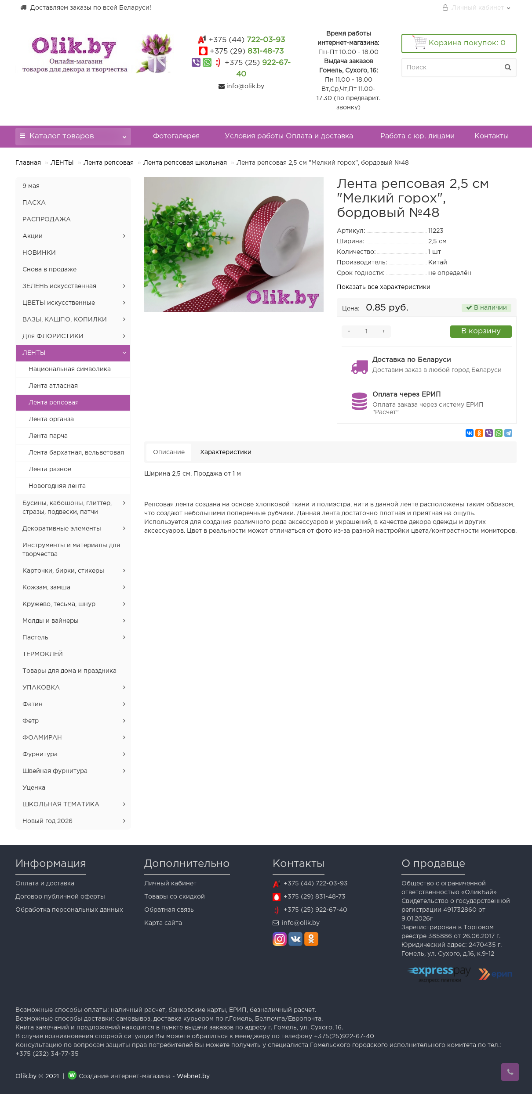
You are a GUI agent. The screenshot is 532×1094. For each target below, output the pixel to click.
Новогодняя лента (57, 486)
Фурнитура (40, 754)
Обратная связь (169, 910)
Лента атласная (53, 386)
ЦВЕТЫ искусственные (58, 303)
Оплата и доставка (44, 883)
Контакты (491, 136)
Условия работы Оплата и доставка (289, 136)
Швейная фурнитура (54, 771)
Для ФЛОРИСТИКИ (53, 336)
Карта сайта (163, 923)
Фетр (30, 721)
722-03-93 (246, 40)
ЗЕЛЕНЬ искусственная (59, 286)
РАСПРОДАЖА (46, 219)
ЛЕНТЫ (62, 163)
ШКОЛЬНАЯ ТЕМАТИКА (60, 804)
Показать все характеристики (383, 287)
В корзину (481, 331)
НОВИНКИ (39, 253)
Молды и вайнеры (50, 621)
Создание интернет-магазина (125, 1076)
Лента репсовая (109, 163)
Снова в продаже (49, 269)
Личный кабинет (170, 883)
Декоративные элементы (61, 528)
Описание (169, 452)
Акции (32, 236)
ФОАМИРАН (42, 737)
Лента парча (48, 436)
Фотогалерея (176, 136)
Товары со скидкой (174, 896)
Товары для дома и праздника (69, 671)
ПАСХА (34, 203)
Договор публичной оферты (60, 896)
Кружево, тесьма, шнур (58, 604)
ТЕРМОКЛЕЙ (42, 654)
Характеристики (225, 452)
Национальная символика (70, 369)
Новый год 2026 (47, 821)
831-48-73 (247, 51)
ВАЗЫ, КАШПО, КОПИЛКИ (64, 319)
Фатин (32, 704)
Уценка (33, 788)
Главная (28, 163)
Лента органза (51, 419)
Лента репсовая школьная (185, 163)
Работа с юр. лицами (417, 136)
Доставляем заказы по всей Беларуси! (85, 7)
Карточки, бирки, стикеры (63, 571)
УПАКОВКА (41, 687)
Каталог (73, 134)
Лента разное (50, 469)
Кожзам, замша (46, 587)
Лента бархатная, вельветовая (76, 452)
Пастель (35, 637)
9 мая (31, 186)
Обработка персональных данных (69, 910)
